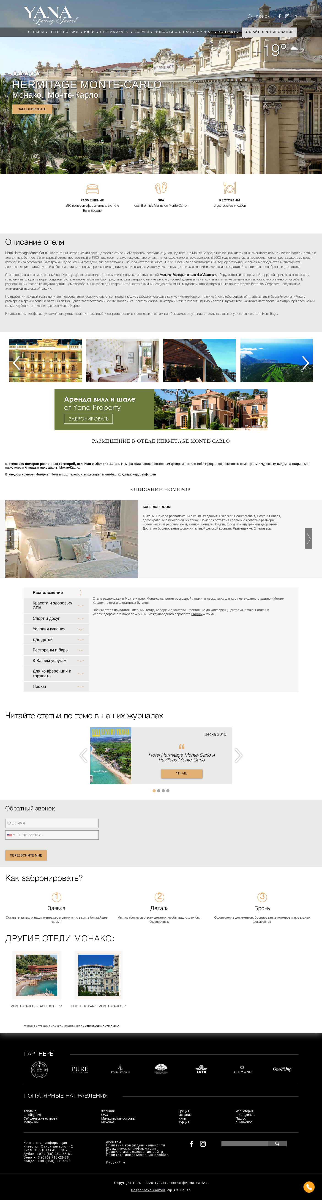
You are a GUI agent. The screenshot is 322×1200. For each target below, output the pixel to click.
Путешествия (64, 32)
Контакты (228, 32)
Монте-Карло (73, 95)
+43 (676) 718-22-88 (51, 1157)
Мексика (107, 1122)
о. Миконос (244, 1122)
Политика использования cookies (137, 1155)
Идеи (89, 32)
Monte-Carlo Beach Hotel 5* (36, 1006)
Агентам (113, 1142)
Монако (26, 95)
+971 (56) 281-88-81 (54, 1154)
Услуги (141, 32)
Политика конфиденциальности (135, 1145)
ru (295, 16)
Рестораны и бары (50, 650)
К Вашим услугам (49, 660)
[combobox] (13, 835)
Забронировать (32, 109)
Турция (184, 1122)
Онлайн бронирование (269, 32)
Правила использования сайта (134, 1152)
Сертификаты (114, 32)
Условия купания (49, 629)
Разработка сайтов (148, 1190)
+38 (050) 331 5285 (55, 1161)
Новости (164, 32)
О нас (185, 32)
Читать (181, 773)
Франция (108, 1111)
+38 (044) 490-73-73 (52, 1150)
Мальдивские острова (117, 1118)
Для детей (43, 639)
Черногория (245, 1111)
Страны (36, 32)
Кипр (182, 1118)
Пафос (241, 1118)
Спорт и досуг (46, 618)
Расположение (48, 592)
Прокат (39, 686)
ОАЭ (104, 1115)
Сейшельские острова (40, 1118)
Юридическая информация (131, 1148)
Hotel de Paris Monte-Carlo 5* (99, 1006)
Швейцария (32, 1115)
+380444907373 (161, 1187)
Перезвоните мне (26, 855)
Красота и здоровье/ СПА (52, 605)
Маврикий (31, 1122)
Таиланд (30, 1111)
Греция (184, 1111)
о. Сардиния (245, 1115)
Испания (185, 1115)
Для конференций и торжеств (52, 673)
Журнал (204, 32)
